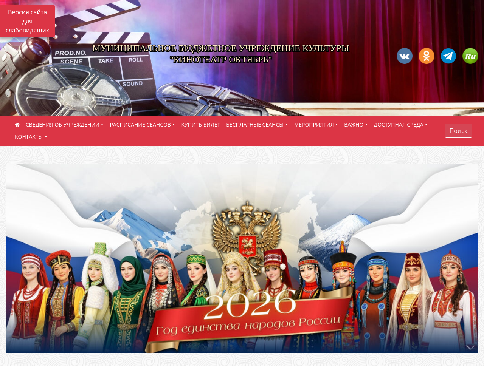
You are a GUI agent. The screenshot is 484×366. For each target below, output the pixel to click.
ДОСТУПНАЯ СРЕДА (399, 124)
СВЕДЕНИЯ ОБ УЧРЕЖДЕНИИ (62, 124)
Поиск (458, 131)
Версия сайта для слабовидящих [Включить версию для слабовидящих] (27, 21)
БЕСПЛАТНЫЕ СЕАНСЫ (255, 124)
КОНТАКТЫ (29, 136)
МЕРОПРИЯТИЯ (314, 124)
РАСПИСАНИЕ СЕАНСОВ (140, 124)
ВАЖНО (353, 124)
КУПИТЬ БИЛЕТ (200, 124)
